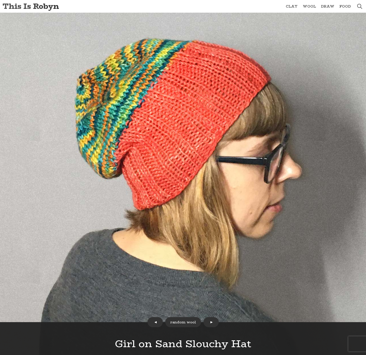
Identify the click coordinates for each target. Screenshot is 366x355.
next (211, 322)
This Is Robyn (31, 6)
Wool (309, 6)
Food (345, 6)
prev (155, 322)
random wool (183, 322)
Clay (292, 6)
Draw (327, 6)
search (359, 6)
